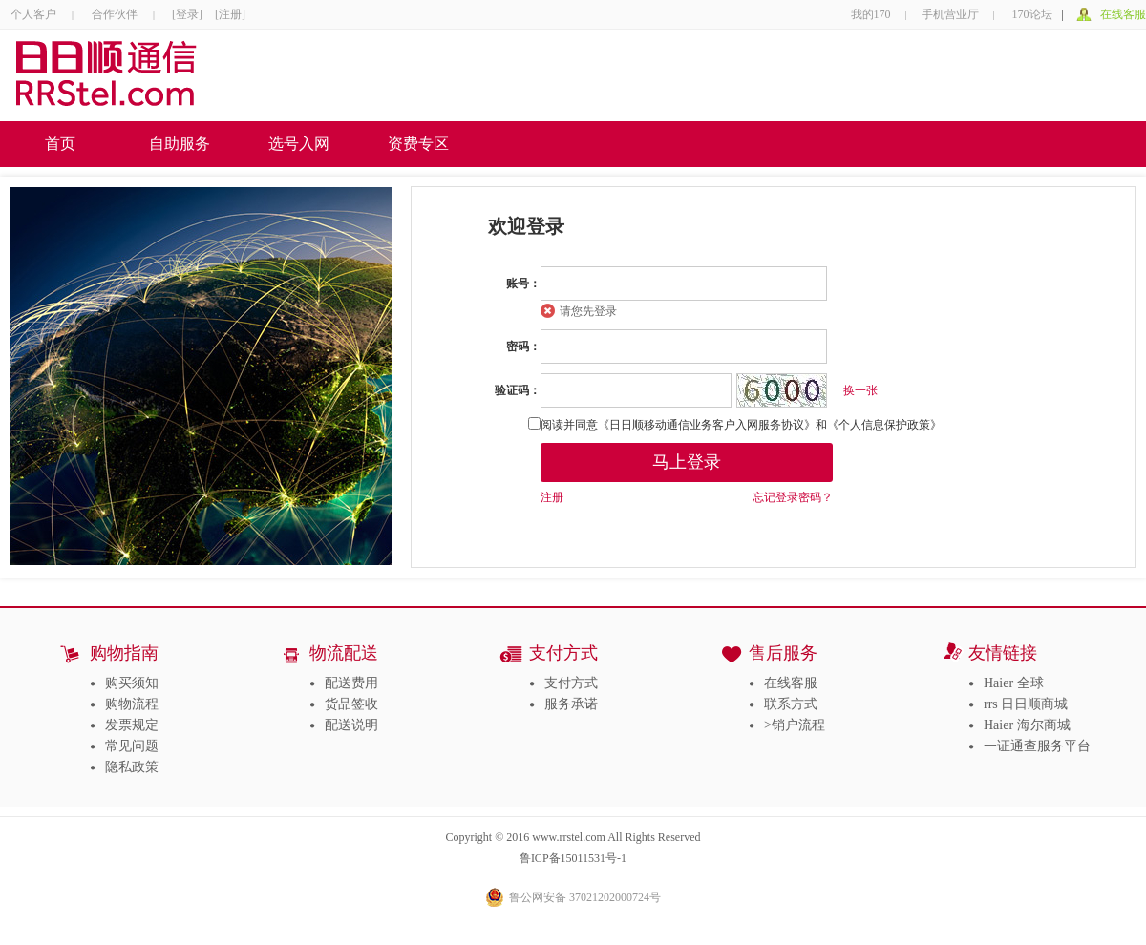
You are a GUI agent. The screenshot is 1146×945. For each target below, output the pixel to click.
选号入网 (298, 144)
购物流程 (132, 704)
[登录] (188, 14)
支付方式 (571, 683)
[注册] (230, 14)
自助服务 (179, 144)
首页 (60, 144)
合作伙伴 (115, 14)
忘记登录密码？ (793, 497)
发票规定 (132, 725)
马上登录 (686, 462)
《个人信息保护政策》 (884, 424)
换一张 (860, 390)
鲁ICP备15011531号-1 (573, 858)
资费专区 (418, 144)
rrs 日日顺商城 (1026, 704)
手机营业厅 (950, 14)
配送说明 (351, 725)
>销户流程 (794, 725)
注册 (552, 497)
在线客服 (1123, 14)
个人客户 (33, 14)
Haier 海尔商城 (1027, 725)
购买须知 (132, 683)
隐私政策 (132, 767)
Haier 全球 (1014, 683)
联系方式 (790, 704)
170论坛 (1032, 14)
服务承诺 (571, 704)
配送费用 (351, 683)
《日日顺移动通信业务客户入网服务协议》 (707, 424)
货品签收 (351, 704)
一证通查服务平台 (1037, 746)
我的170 (871, 14)
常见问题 (132, 746)
